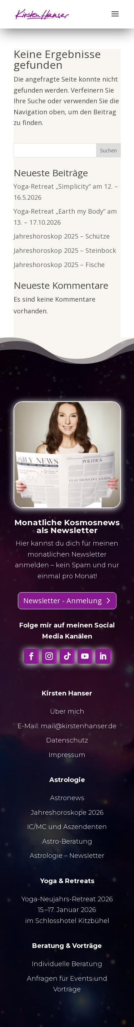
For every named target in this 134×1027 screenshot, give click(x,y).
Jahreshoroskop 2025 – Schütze (62, 236)
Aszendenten (85, 827)
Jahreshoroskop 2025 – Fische (59, 264)
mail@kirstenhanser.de (78, 726)
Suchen (108, 150)
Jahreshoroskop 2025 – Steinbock (65, 250)
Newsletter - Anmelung (62, 600)
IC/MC (36, 827)
